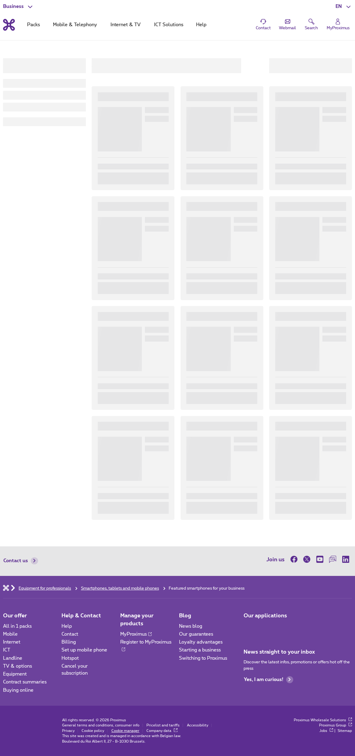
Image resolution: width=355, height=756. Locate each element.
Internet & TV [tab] (126, 25)
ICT (6, 650)
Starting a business (200, 650)
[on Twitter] (307, 559)
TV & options (17, 666)
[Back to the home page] (9, 24)
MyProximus (136, 634)
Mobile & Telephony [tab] (75, 25)
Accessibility (197, 725)
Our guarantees (196, 634)
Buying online (18, 690)
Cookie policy (93, 731)
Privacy (68, 731)
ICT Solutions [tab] (168, 25)
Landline (12, 658)
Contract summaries (25, 682)
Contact (70, 634)
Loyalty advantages (201, 642)
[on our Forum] (332, 559)
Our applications (265, 615)
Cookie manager (125, 731)
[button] (344, 6)
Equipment (15, 674)
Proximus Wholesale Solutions (323, 720)
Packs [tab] (33, 25)
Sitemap (345, 731)
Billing (69, 642)
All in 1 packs (17, 626)
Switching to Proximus (203, 658)
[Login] (338, 24)
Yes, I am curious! (268, 679)
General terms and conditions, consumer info (100, 725)
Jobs (326, 731)
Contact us (20, 560)
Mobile (10, 634)
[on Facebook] (295, 559)
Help (67, 626)
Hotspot (70, 658)
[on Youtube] (319, 559)
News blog (190, 626)
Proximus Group (335, 725)
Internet (11, 642)
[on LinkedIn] (345, 559)
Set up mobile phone (84, 650)
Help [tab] (201, 25)
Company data (162, 731)
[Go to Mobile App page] (249, 628)
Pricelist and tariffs (163, 725)
